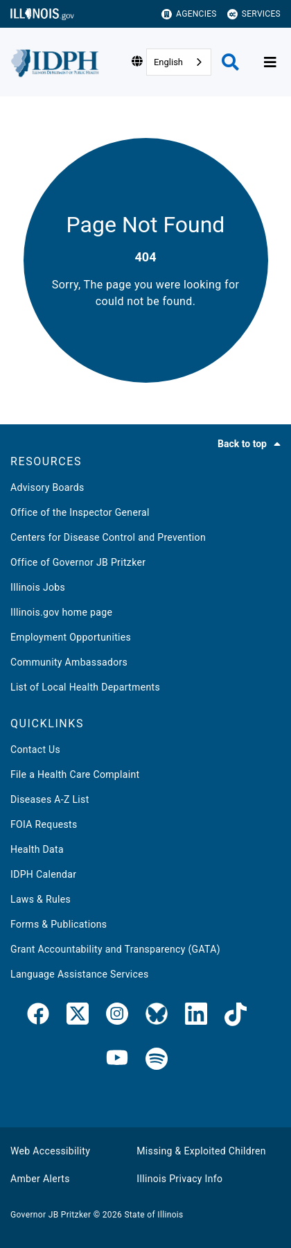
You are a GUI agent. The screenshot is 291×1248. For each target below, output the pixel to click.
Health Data (37, 849)
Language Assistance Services (79, 974)
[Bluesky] (157, 1016)
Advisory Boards (47, 487)
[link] (38, 1016)
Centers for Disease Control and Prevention (108, 537)
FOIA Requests (44, 824)
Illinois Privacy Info (179, 1178)
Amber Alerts (40, 1178)
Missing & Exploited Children (200, 1150)
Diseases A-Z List (49, 799)
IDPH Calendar (43, 874)
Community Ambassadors (68, 662)
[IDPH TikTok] (235, 1016)
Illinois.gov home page (61, 612)
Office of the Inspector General (80, 512)
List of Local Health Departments (85, 687)
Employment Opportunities (70, 637)
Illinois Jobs (37, 587)
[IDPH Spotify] (157, 1060)
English (168, 62)
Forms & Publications (58, 924)
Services (254, 14)
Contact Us (35, 749)
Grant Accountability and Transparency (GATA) (115, 949)
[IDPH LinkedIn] (196, 1016)
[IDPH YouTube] (117, 1060)
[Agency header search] (230, 62)
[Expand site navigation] (270, 62)
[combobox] (178, 62)
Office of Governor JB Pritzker (78, 562)
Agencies (189, 14)
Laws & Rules (40, 899)
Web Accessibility (50, 1150)
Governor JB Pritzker (50, 1215)
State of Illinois (153, 1215)
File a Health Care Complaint (74, 774)
